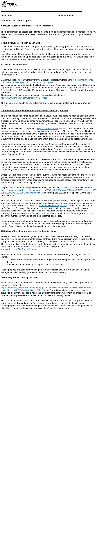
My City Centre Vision (47, 128)
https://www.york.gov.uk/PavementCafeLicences (24, 98)
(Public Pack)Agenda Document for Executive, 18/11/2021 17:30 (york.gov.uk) (47, 81)
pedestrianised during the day (53, 205)
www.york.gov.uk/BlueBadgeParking (18, 249)
